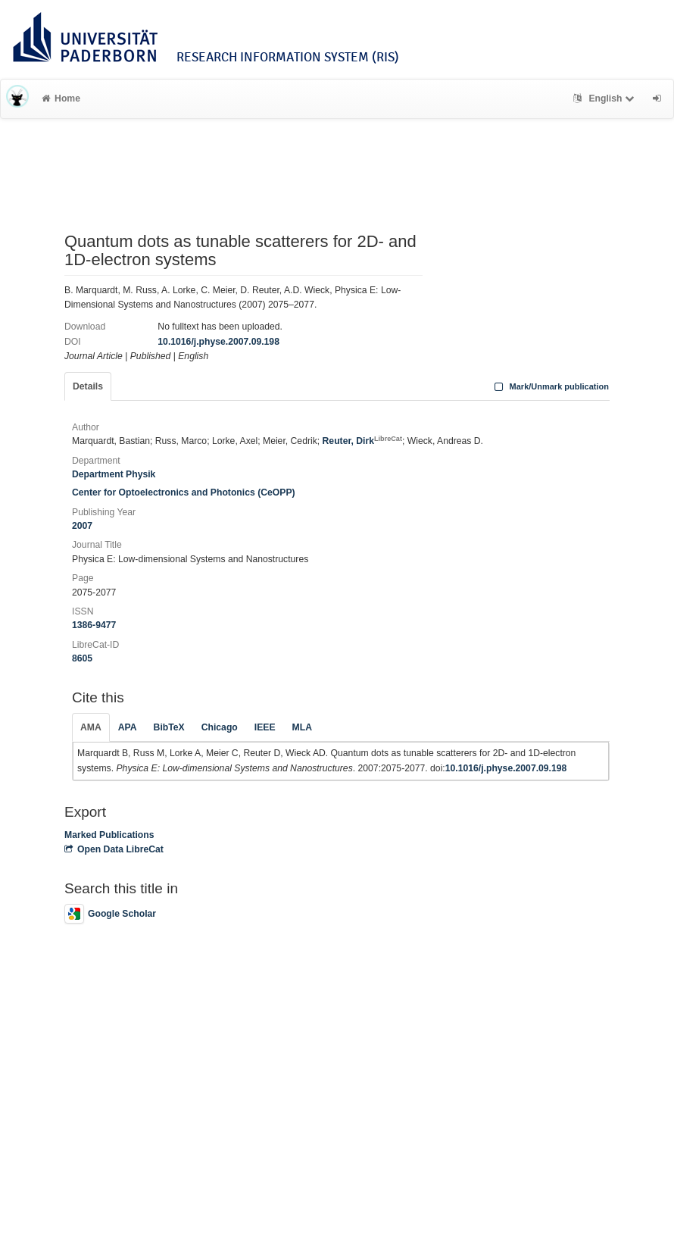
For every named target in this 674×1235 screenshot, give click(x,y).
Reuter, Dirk (362, 441)
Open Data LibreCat (114, 849)
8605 (82, 658)
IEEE (265, 727)
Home (61, 98)
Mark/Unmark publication (550, 386)
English (605, 98)
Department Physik (113, 474)
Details (88, 386)
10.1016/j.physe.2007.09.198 (218, 341)
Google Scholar (110, 913)
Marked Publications (109, 835)
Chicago (219, 727)
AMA (90, 727)
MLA (302, 727)
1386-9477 (94, 625)
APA (127, 727)
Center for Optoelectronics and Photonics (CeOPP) (183, 492)
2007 (82, 526)
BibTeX (169, 727)
